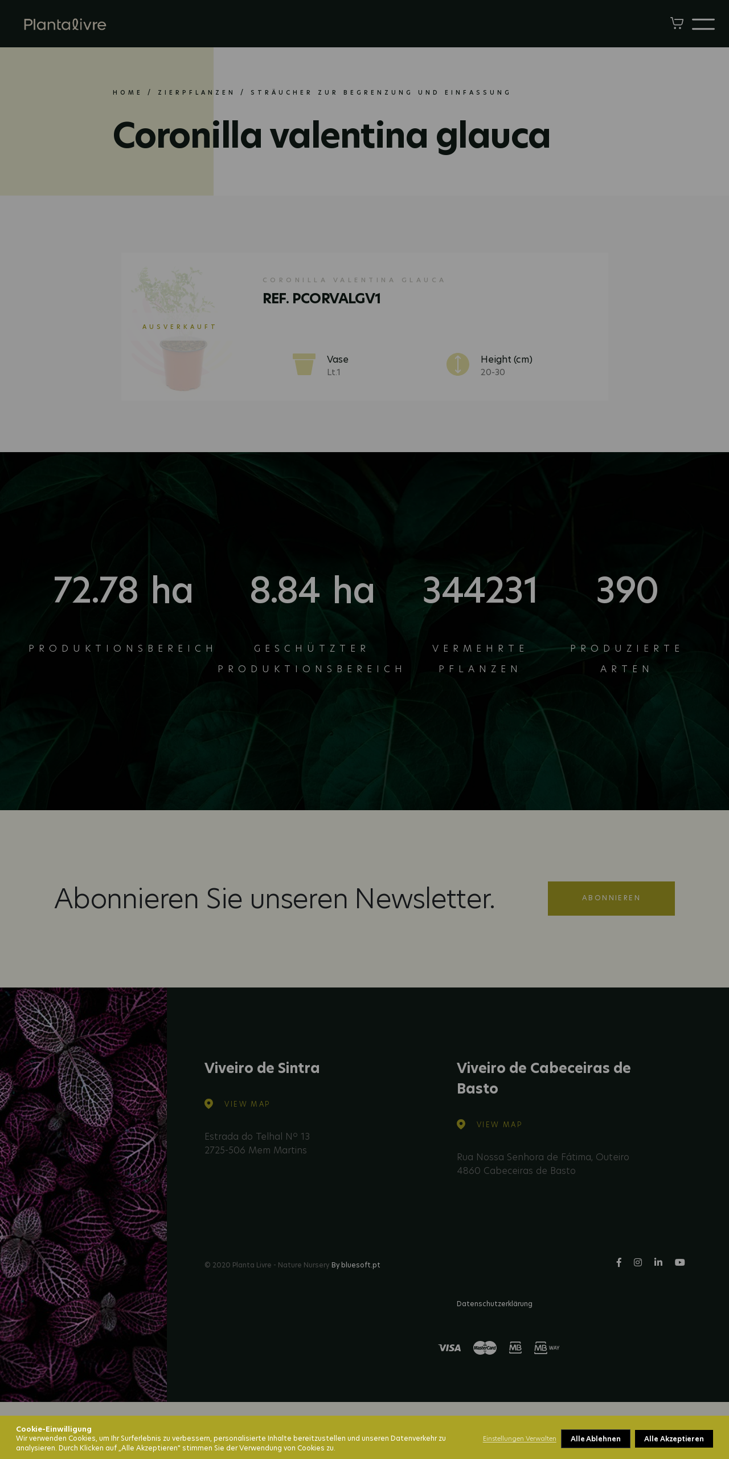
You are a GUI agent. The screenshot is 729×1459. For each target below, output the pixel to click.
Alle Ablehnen (596, 1439)
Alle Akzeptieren (674, 1439)
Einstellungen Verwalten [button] (519, 1438)
